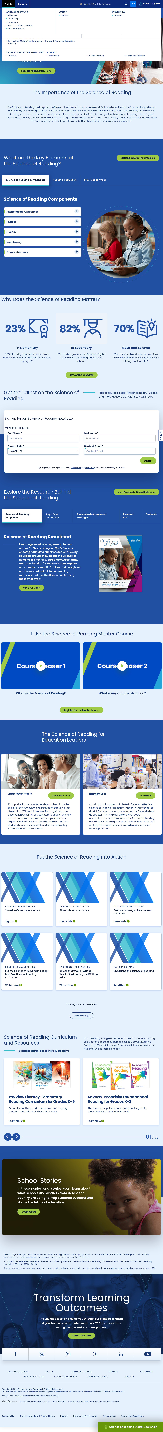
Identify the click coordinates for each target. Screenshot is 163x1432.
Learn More (17, 1126)
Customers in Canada (97, 1382)
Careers (50, 1377)
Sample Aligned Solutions (36, 70)
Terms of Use (109, 1421)
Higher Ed (22, 4)
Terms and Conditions (132, 1421)
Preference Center (81, 1377)
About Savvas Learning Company (34, 1406)
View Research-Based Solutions (136, 492)
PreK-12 (8, 4)
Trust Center (145, 1377)
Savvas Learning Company (13, 22)
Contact (150, 12)
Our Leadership (58, 1406)
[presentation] (8, 1142)
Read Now (145, 795)
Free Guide (67, 926)
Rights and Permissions (85, 1421)
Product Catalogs (34, 1382)
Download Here (61, 795)
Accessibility (8, 1421)
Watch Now (13, 990)
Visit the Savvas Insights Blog (137, 157)
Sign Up (11, 926)
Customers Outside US (65, 1382)
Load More (81, 1020)
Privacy (64, 1421)
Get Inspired (28, 1217)
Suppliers (113, 1377)
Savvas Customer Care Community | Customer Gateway (93, 1406)
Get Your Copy (31, 587)
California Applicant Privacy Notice (37, 1421)
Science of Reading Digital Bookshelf (130, 1427)
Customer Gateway (18, 1377)
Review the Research (82, 375)
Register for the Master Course (81, 710)
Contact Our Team (81, 1341)
